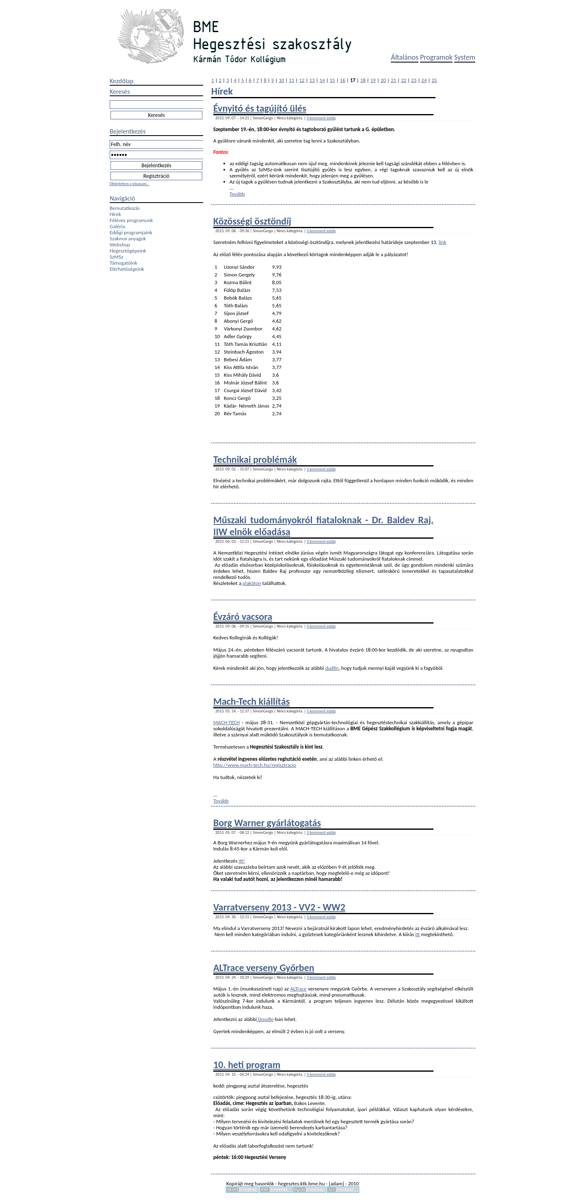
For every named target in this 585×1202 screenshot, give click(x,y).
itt (417, 934)
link (442, 242)
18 (363, 80)
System (464, 57)
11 (291, 80)
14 (322, 80)
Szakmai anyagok (128, 238)
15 (332, 80)
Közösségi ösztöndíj (252, 221)
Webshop (120, 245)
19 (373, 80)
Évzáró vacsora (242, 616)
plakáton (251, 583)
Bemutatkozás (125, 208)
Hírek (115, 214)
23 (413, 80)
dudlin (331, 668)
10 (281, 80)
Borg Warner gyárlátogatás (267, 823)
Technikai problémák (255, 459)
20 (383, 80)
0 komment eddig (321, 118)
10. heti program (246, 1064)
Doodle (265, 1019)
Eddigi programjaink (131, 232)
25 (434, 80)
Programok (436, 57)
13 (311, 80)
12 (301, 80)
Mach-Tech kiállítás (251, 701)
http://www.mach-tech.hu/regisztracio (254, 765)
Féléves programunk (131, 220)
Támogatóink (123, 263)
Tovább (237, 194)
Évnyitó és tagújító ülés (259, 108)
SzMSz (116, 257)
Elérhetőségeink (127, 269)
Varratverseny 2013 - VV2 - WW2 (279, 907)
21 (393, 80)
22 (403, 80)
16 (342, 80)
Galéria (117, 226)
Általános (404, 57)
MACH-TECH (226, 722)
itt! (241, 861)
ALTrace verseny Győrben (263, 967)
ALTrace (298, 989)
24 (424, 80)
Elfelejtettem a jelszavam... (129, 183)
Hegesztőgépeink (128, 251)
